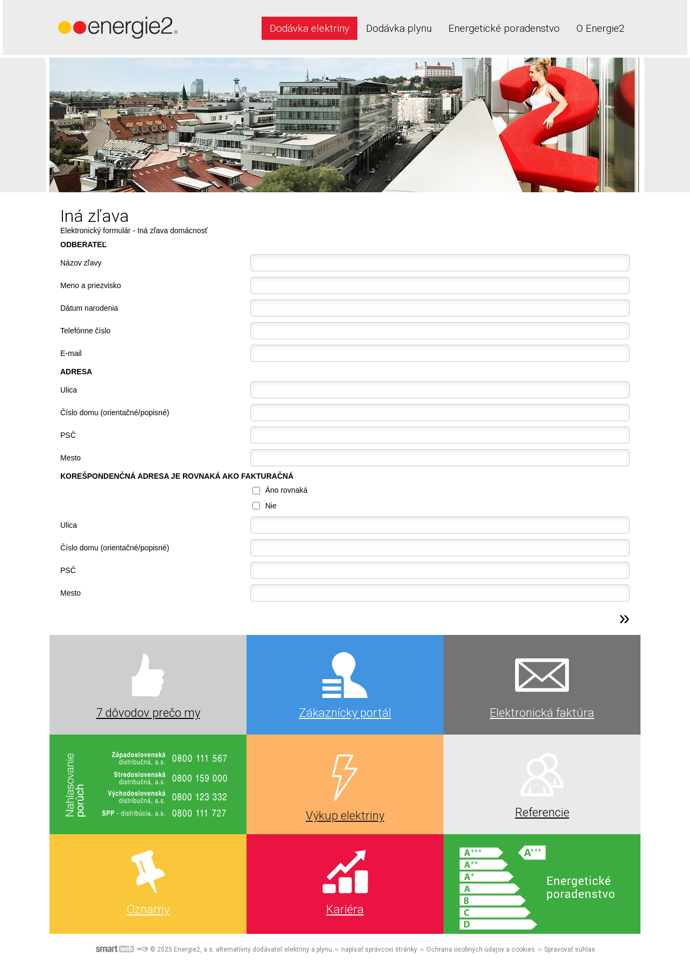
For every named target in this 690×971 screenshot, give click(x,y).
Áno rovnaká (286, 490)
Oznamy (148, 909)
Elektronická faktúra (542, 712)
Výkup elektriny (345, 815)
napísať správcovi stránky (379, 949)
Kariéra (345, 909)
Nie (271, 505)
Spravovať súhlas (569, 949)
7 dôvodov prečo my (148, 712)
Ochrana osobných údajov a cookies (480, 949)
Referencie (542, 812)
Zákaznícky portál (345, 712)
